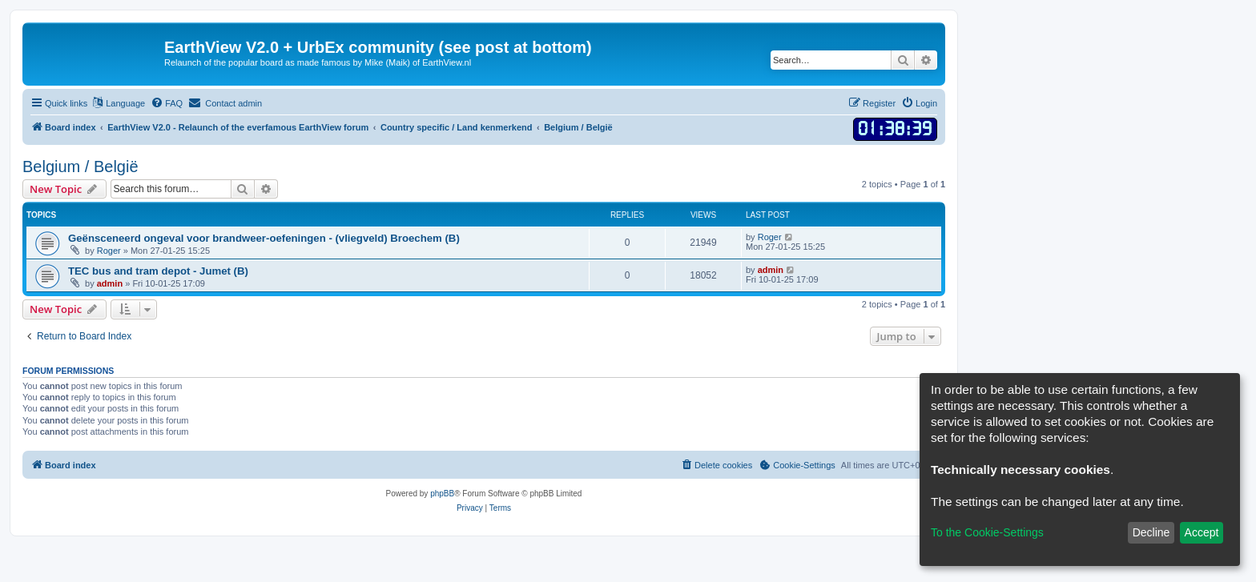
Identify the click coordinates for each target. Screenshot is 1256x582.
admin (110, 283)
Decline (1151, 532)
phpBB (442, 493)
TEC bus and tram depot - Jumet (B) (158, 271)
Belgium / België (80, 166)
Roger (109, 250)
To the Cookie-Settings (987, 532)
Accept (1202, 532)
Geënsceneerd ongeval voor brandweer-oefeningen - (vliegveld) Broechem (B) (264, 238)
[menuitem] (167, 103)
